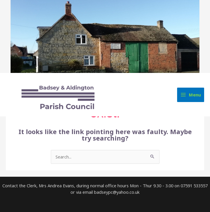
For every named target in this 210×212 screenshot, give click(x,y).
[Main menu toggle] (190, 95)
